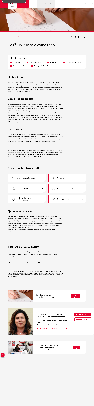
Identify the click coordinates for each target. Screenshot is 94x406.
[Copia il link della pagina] (84, 37)
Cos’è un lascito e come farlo (45, 3)
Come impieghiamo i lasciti (63, 3)
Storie (86, 3)
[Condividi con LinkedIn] (78, 37)
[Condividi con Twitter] (81, 37)
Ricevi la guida (77, 3)
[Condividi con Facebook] (75, 37)
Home (33, 3)
